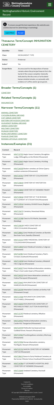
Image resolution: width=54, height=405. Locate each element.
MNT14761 (18, 176)
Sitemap (27, 390)
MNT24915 (18, 321)
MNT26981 (18, 254)
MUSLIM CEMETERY (9, 131)
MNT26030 (18, 168)
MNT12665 (18, 161)
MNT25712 (18, 349)
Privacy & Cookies (27, 388)
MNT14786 (18, 363)
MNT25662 (18, 282)
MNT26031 (18, 275)
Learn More (9, 33)
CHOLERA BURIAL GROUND (12, 115)
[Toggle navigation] (50, 4)
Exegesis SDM (30, 397)
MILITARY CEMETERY (10, 128)
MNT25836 (18, 197)
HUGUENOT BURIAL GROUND (13, 123)
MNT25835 (18, 183)
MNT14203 (18, 304)
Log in (27, 401)
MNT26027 (18, 268)
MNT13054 (18, 247)
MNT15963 (18, 335)
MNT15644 (18, 370)
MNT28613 (18, 356)
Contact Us (27, 382)
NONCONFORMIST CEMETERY (14, 134)
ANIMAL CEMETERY (9, 113)
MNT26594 (18, 290)
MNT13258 (18, 261)
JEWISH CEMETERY (9, 126)
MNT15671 (18, 211)
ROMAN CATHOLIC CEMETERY (14, 139)
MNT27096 (18, 342)
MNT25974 (18, 328)
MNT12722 (18, 154)
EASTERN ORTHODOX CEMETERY (15, 120)
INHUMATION (7, 103)
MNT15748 (18, 218)
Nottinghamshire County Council (32, 392)
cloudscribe (38, 399)
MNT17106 (18, 297)
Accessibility (27, 386)
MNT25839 (18, 225)
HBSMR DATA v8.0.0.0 (26, 399)
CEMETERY (6, 93)
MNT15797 (18, 314)
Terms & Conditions (27, 384)
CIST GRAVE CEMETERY (11, 118)
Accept (20, 33)
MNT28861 (18, 233)
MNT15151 (18, 240)
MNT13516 (18, 204)
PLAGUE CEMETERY (9, 136)
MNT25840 (18, 190)
